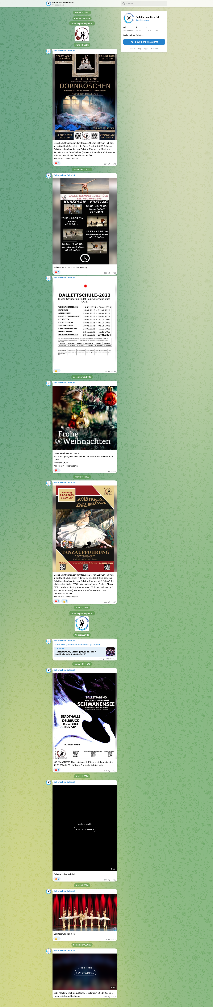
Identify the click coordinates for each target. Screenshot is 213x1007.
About (132, 49)
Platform (154, 49)
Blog (139, 49)
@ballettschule (142, 20)
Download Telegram (144, 42)
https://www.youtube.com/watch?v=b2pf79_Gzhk (77, 644)
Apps (146, 49)
